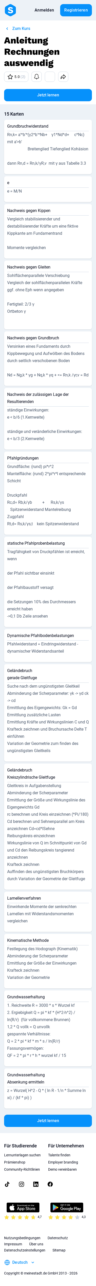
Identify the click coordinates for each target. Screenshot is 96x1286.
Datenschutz (58, 1238)
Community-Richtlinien (22, 1169)
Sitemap (59, 1250)
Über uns (36, 1244)
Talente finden (59, 1155)
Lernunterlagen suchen (22, 1155)
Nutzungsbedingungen (22, 1238)
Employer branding (63, 1162)
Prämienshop (14, 1162)
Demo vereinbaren (62, 1169)
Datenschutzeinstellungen (24, 1250)
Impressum (13, 1244)
